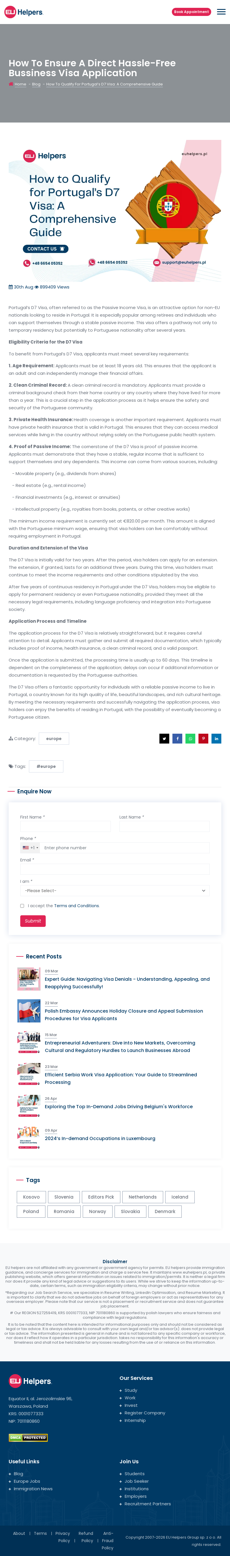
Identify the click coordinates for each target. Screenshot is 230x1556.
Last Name (131, 817)
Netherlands (143, 1197)
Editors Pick (101, 1197)
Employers (133, 1496)
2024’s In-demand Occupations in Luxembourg (100, 1138)
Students (132, 1474)
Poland (31, 1211)
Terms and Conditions (76, 906)
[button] (164, 739)
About (19, 1533)
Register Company (142, 1413)
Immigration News (31, 1489)
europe (54, 739)
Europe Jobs (24, 1481)
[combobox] (30, 848)
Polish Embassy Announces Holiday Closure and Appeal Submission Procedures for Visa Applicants (124, 1015)
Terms (40, 1533)
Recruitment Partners (145, 1504)
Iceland (180, 1197)
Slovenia (63, 1197)
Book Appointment (191, 11)
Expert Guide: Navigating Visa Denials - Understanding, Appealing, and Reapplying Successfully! (127, 983)
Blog (36, 84)
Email (27, 860)
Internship (132, 1420)
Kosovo (31, 1197)
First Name (32, 817)
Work (127, 1398)
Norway (97, 1211)
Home (20, 84)
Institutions (134, 1489)
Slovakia (130, 1211)
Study (128, 1390)
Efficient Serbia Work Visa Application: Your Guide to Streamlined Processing (121, 1078)
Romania (64, 1211)
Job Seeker (134, 1481)
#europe (46, 766)
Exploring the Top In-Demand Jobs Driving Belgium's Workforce (119, 1106)
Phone (28, 838)
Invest (128, 1405)
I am (26, 881)
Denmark (165, 1211)
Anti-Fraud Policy (107, 1541)
